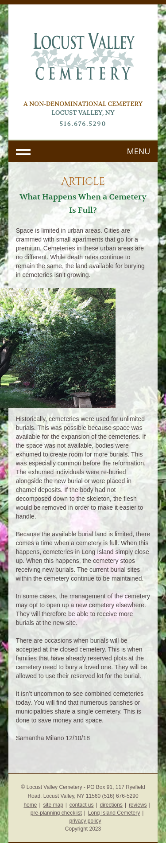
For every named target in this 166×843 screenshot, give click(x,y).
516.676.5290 (83, 124)
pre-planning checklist (56, 813)
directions (111, 805)
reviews (138, 805)
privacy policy (85, 821)
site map (53, 805)
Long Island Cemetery (114, 813)
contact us (81, 805)
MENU (139, 151)
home (30, 805)
